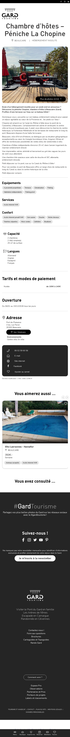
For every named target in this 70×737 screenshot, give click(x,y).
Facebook (18, 366)
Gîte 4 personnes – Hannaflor (19, 446)
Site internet (19, 361)
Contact (30, 709)
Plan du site (41, 709)
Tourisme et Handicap (16, 709)
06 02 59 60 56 (21, 350)
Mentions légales (55, 709)
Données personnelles (35, 712)
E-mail (17, 356)
